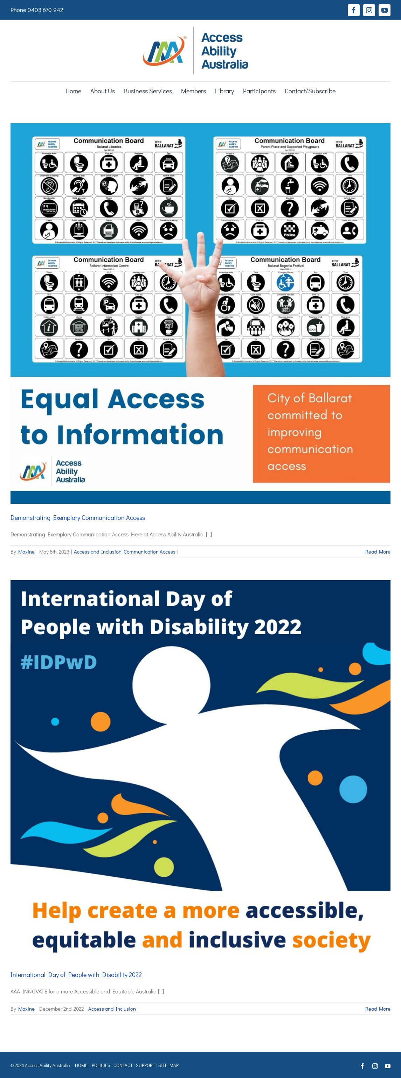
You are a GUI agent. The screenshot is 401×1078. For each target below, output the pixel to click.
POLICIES (101, 1065)
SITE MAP (168, 1065)
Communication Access (149, 551)
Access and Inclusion (98, 551)
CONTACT (123, 1065)
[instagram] (369, 10)
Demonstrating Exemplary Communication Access (78, 517)
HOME (81, 1065)
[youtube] (384, 10)
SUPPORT (145, 1065)
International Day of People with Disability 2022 (76, 974)
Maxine (26, 551)
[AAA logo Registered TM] (195, 29)
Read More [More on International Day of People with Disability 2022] (377, 1008)
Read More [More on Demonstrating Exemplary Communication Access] (377, 551)
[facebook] (354, 10)
